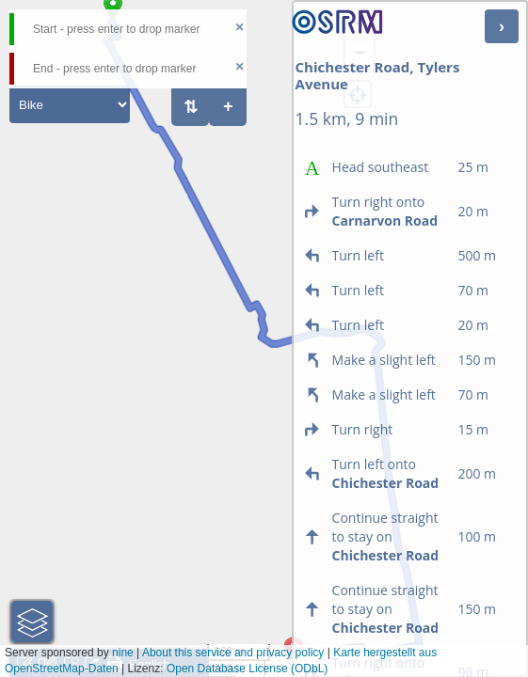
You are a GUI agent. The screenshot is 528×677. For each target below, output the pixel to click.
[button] (32, 621)
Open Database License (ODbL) (247, 668)
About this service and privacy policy (233, 652)
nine (123, 652)
